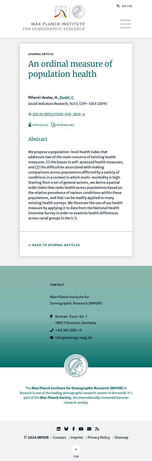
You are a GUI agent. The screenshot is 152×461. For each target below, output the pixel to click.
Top (76, 456)
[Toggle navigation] (125, 24)
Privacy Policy (99, 437)
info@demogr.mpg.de (73, 338)
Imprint (77, 437)
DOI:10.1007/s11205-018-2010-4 (59, 114)
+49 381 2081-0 (68, 330)
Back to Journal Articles (56, 245)
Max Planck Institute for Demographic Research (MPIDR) (78, 388)
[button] (118, 6)
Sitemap (121, 437)
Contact (59, 437)
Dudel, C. (67, 97)
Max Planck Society (55, 398)
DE (130, 6)
